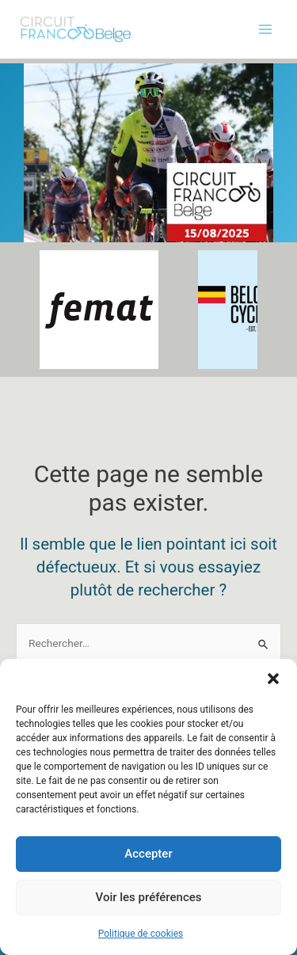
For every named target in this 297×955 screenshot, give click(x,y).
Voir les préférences (149, 898)
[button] (273, 679)
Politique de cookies (140, 933)
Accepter (148, 854)
